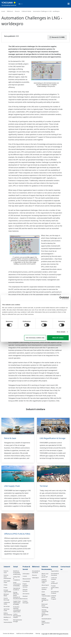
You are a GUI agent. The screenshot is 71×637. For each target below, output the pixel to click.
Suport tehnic (55, 571)
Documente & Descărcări (36, 571)
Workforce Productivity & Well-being (16, 572)
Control (25, 576)
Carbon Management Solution (17, 615)
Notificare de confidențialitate (24, 633)
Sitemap (38, 633)
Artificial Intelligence (45, 599)
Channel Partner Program (53, 597)
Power (5, 587)
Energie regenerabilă (7, 590)
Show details (61, 332)
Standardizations (46, 619)
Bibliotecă (10, 11)
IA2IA (43, 592)
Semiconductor (8, 622)
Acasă (3, 11)
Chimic (5, 585)
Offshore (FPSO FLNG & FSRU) (17, 534)
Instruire (25, 598)
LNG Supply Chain (12, 486)
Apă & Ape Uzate (6, 609)
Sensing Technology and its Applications (45, 612)
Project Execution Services (25, 585)
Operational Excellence (16, 589)
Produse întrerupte (25, 602)
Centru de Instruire (54, 578)
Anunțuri (25, 596)
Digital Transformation (46, 595)
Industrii (7, 567)
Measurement (27, 579)
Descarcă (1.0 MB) (57, 37)
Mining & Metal (6, 595)
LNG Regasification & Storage (52, 438)
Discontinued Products (55, 592)
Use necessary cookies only (35, 337)
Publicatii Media (26, 11)
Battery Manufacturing (8, 613)
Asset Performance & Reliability (17, 584)
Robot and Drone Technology (45, 605)
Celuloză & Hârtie (7, 603)
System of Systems (44, 588)
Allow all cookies (57, 337)
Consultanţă (26, 581)
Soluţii (15, 567)
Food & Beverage (6, 599)
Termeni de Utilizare (8, 633)
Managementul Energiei (17, 620)
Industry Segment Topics (44, 581)
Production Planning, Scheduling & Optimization (17, 609)
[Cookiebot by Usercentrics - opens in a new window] (61, 297)
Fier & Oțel (7, 606)
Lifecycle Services (25, 590)
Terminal (44, 486)
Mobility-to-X (7, 617)
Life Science (26, 593)
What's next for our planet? (45, 575)
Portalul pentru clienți (55, 586)
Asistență (54, 567)
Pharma (6, 620)
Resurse (17, 11)
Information (26, 574)
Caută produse (53, 582)
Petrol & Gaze (10, 438)
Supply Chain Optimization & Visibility (17, 602)
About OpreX (45, 585)
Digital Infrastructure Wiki (46, 622)
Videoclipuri (35, 577)
